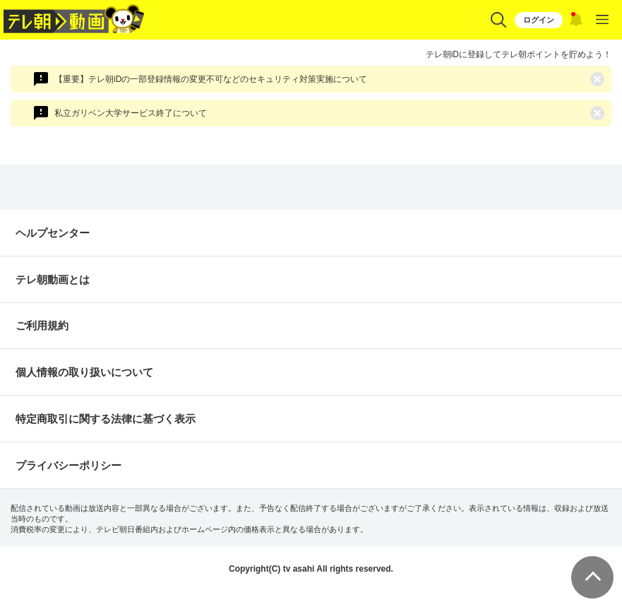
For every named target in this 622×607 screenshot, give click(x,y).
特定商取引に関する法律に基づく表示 (106, 419)
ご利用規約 (42, 325)
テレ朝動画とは (53, 279)
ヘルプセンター (53, 233)
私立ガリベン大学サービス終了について (130, 113)
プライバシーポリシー (68, 465)
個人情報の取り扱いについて (84, 372)
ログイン (538, 20)
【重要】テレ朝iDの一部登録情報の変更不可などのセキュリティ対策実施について (210, 79)
